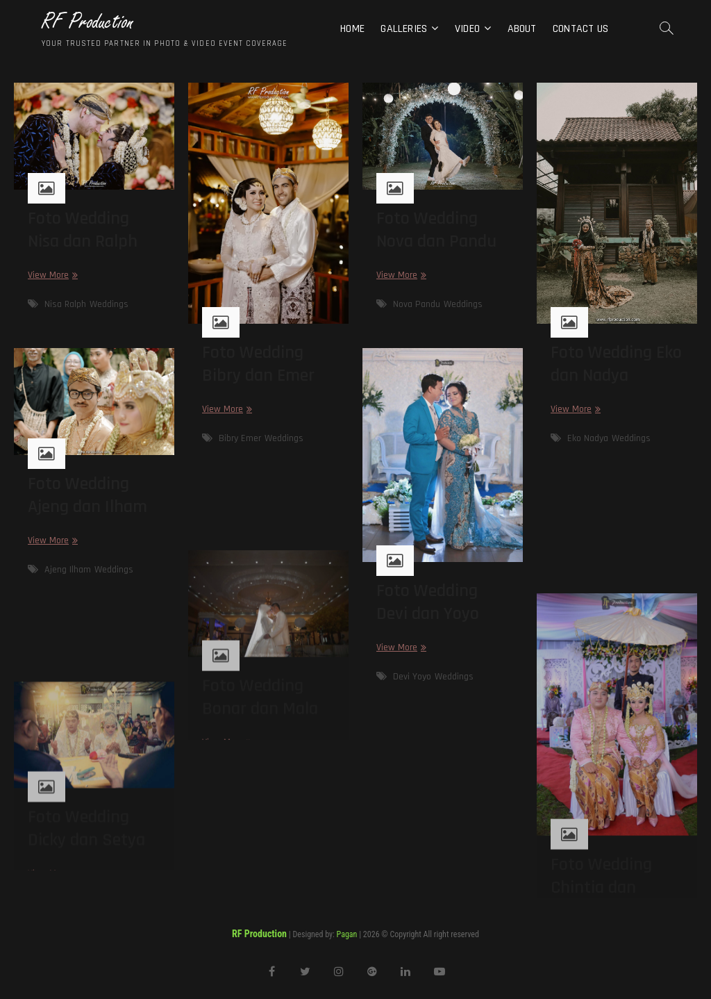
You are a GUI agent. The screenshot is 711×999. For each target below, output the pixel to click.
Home (352, 29)
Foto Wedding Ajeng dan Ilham (87, 495)
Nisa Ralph (65, 304)
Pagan (347, 934)
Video (467, 29)
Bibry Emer (240, 438)
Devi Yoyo (412, 676)
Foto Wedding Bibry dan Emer (258, 364)
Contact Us (580, 29)
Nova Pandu (416, 304)
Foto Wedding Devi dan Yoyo (427, 602)
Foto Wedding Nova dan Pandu (436, 230)
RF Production (88, 22)
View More (51, 275)
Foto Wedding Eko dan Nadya (616, 364)
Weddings (109, 304)
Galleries (403, 29)
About (522, 29)
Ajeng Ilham (67, 569)
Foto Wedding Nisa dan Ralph (82, 230)
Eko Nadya (587, 438)
